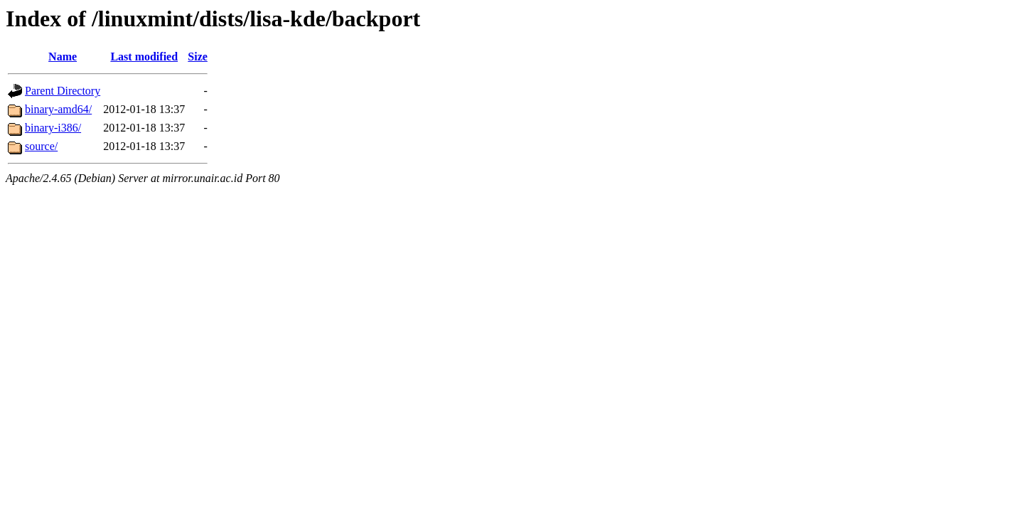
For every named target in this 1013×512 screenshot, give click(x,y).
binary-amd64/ (58, 109)
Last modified (144, 56)
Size (198, 56)
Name (62, 56)
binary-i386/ (53, 128)
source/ (41, 146)
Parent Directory (62, 91)
